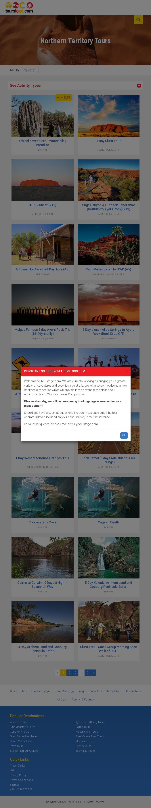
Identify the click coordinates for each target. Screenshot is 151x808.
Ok (124, 435)
